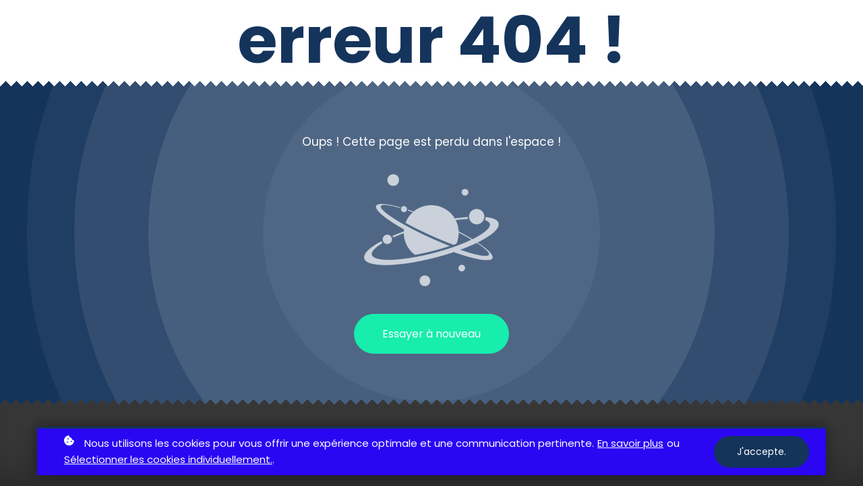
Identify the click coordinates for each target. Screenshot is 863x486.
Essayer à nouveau (431, 334)
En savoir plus (630, 443)
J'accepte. (761, 451)
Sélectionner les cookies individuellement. (168, 459)
